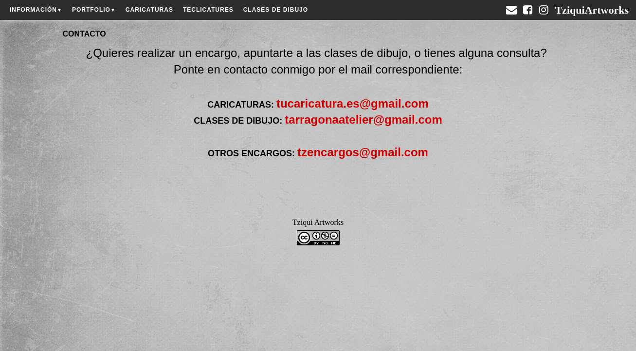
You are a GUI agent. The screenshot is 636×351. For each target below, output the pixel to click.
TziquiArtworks (592, 6)
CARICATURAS (149, 9)
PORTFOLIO (94, 9)
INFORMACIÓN (36, 9)
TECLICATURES (208, 9)
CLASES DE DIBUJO (275, 9)
